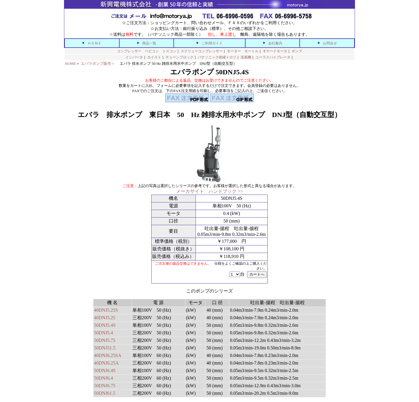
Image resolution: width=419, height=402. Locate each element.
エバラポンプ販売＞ (98, 63)
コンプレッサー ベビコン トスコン (146, 51)
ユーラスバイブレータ (272, 57)
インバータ (134, 57)
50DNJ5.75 (104, 340)
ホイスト (154, 57)
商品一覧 (149, 43)
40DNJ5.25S (106, 310)
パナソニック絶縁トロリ (217, 57)
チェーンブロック (179, 57)
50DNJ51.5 (104, 347)
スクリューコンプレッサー (202, 51)
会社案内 (275, 43)
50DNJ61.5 (104, 393)
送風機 (246, 57)
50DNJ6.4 (103, 378)
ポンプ (297, 51)
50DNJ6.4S (105, 370)
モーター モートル (242, 51)
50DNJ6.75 (104, 385)
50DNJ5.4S (105, 325)
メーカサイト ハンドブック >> (209, 191)
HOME (70, 63)
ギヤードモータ (275, 51)
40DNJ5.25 (104, 317)
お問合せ (330, 43)
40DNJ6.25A (106, 362)
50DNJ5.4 (103, 332)
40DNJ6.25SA (107, 355)
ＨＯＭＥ (95, 43)
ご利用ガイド (212, 43)
